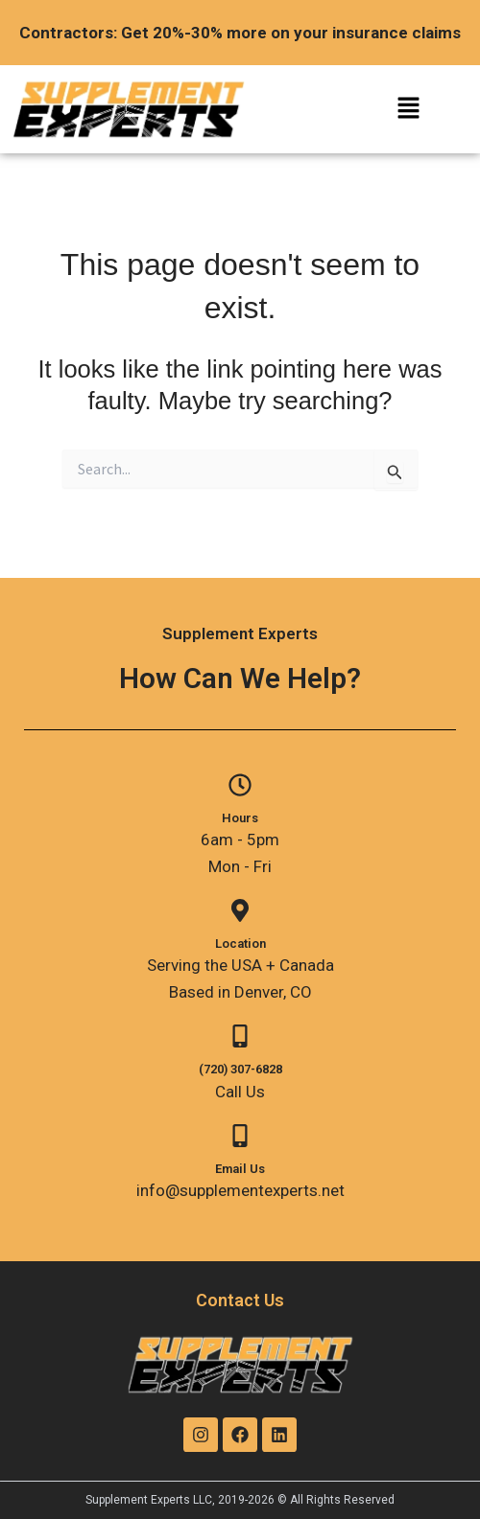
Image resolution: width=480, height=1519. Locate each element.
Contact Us (240, 1300)
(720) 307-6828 (240, 1069)
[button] (408, 109)
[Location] (240, 910)
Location (240, 943)
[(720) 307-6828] (240, 1035)
